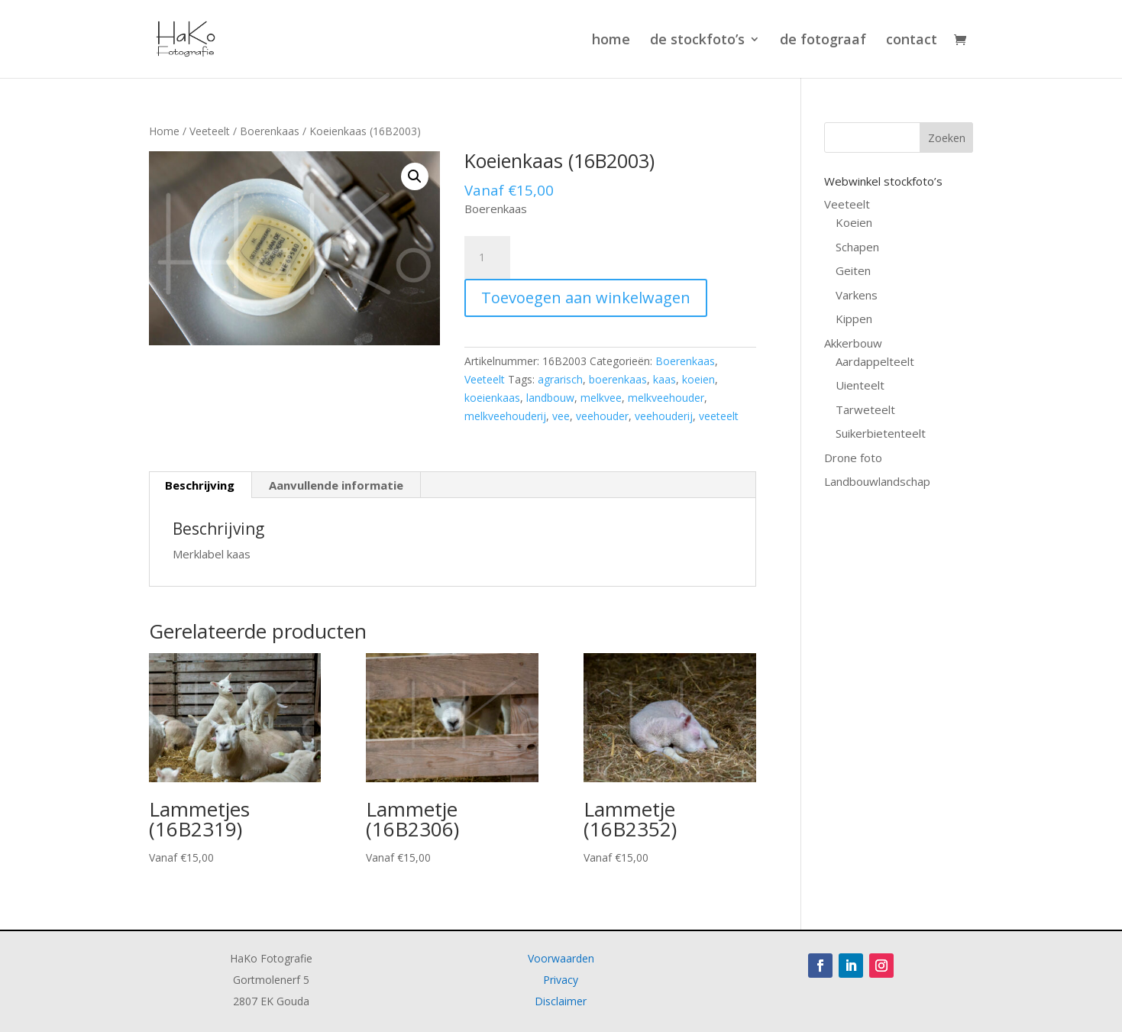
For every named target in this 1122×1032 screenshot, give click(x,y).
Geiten (853, 270)
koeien (698, 379)
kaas (664, 379)
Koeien (854, 222)
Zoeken (946, 138)
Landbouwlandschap (877, 481)
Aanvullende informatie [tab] (336, 485)
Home (164, 131)
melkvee (601, 397)
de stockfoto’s (697, 41)
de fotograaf (823, 41)
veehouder (602, 416)
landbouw (550, 397)
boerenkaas (618, 379)
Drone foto (853, 457)
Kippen (854, 318)
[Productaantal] (487, 257)
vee (561, 416)
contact (911, 41)
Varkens (857, 294)
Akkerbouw (853, 343)
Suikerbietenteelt (881, 433)
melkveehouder (666, 397)
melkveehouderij (505, 416)
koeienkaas (492, 397)
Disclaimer (561, 1001)
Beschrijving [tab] (199, 485)
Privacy (560, 979)
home (611, 41)
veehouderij (664, 416)
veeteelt (719, 416)
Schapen (857, 246)
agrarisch (560, 379)
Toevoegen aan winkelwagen (585, 297)
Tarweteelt (865, 409)
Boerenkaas (269, 131)
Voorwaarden (561, 958)
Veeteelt (209, 131)
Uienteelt (860, 385)
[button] (414, 176)
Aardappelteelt (875, 361)
